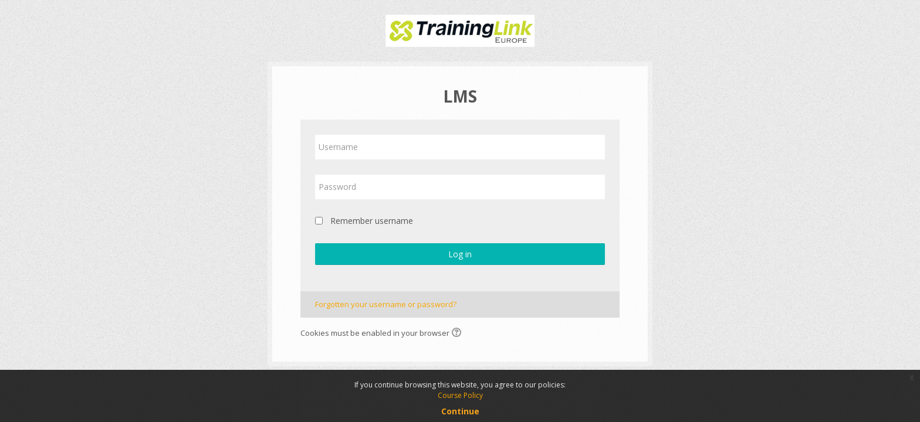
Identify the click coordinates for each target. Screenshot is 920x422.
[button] (458, 333)
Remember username (371, 220)
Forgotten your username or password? (385, 304)
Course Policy (460, 395)
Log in (460, 254)
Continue (460, 411)
